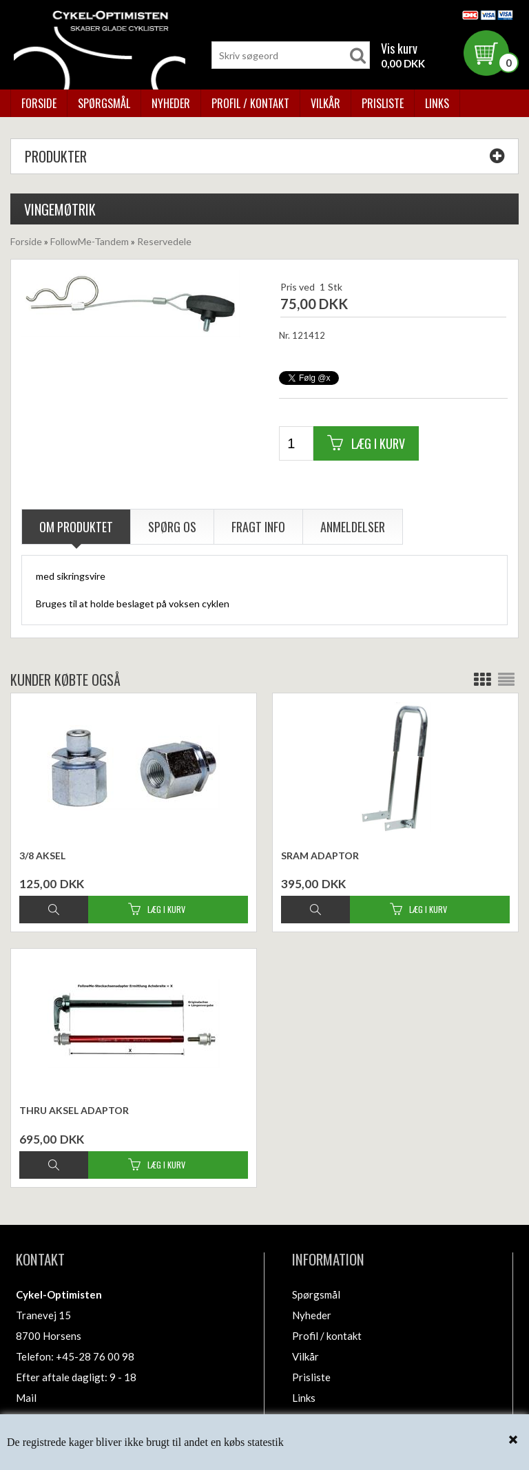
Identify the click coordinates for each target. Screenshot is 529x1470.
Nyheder (171, 103)
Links (437, 103)
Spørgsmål (104, 103)
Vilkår (325, 103)
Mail (26, 1398)
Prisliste (383, 103)
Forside (38, 103)
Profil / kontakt (250, 103)
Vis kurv (399, 48)
